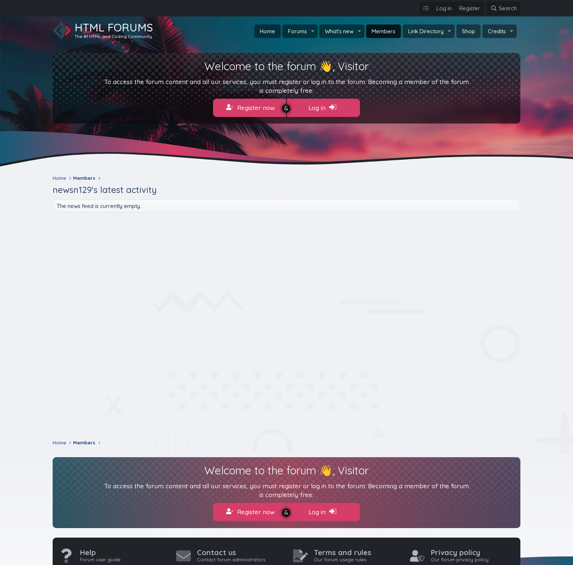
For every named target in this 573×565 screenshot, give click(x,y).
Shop (468, 31)
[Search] (503, 8)
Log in (322, 107)
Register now (250, 107)
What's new (339, 31)
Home (267, 31)
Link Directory (426, 31)
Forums (297, 31)
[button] (312, 31)
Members (383, 31)
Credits (497, 31)
